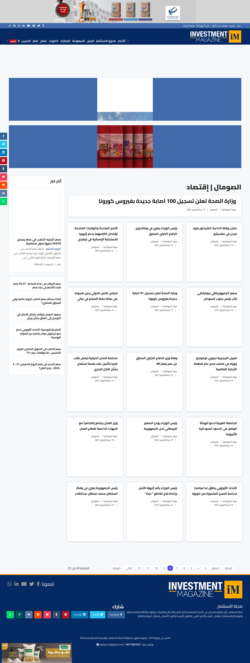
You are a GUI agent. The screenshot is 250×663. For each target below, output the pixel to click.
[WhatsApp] (10, 25)
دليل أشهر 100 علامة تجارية (196, 25)
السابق (215, 568)
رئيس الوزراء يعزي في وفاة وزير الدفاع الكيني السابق (156, 231)
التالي (129, 568)
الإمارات (65, 41)
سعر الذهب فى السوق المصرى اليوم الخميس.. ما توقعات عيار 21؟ (39, 350)
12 (139, 568)
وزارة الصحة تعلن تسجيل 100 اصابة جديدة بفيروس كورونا (167, 201)
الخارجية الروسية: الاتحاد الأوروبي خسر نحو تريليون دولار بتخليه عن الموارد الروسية (38, 333)
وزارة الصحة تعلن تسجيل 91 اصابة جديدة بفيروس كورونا (154, 296)
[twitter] (38, 25)
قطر (35, 41)
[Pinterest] (34, 25)
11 (147, 568)
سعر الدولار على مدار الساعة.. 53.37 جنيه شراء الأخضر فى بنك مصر (37, 285)
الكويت (53, 41)
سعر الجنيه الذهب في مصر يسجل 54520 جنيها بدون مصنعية (39, 241)
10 (156, 568)
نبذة (239, 25)
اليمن (90, 41)
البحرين (26, 41)
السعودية (78, 41)
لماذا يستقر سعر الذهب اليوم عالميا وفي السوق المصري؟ (36, 300)
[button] (51, 61)
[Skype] (14, 25)
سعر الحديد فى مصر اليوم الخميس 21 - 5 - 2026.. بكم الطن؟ (37, 365)
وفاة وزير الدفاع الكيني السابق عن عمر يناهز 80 (156, 360)
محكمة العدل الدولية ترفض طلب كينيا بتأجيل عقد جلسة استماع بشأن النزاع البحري (96, 363)
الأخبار (121, 41)
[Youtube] (28, 25)
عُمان (43, 41)
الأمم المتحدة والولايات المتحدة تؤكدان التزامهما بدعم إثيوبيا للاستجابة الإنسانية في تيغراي (96, 233)
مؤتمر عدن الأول (220, 25)
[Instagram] (19, 25)
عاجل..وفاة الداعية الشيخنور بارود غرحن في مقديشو (215, 231)
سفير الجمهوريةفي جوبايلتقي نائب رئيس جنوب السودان (217, 296)
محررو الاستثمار (106, 41)
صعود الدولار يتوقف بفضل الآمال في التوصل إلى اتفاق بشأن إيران (39, 316)
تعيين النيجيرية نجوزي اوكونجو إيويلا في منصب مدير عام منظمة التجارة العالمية (215, 363)
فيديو (232, 25)
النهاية (116, 568)
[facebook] (43, 25)
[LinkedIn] (24, 25)
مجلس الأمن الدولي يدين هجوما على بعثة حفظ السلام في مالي (96, 296)
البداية (228, 568)
